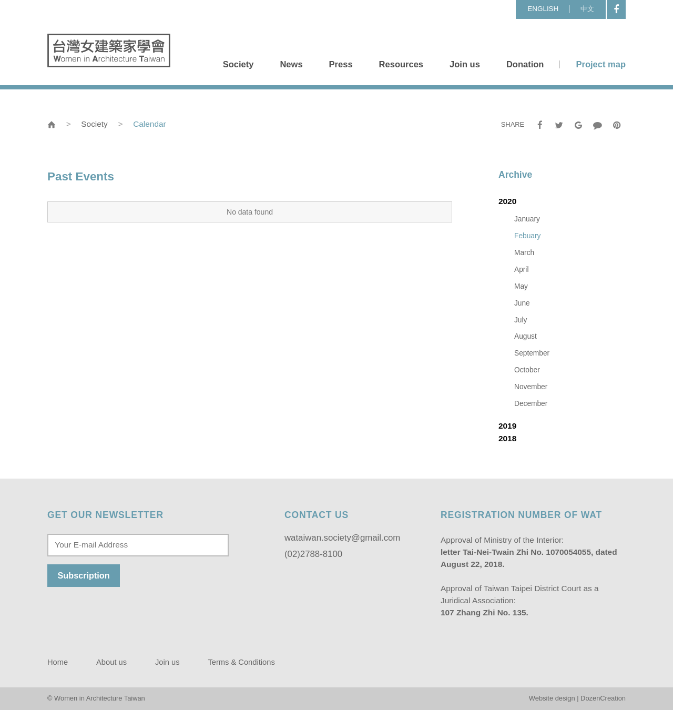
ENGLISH (542, 9)
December (530, 404)
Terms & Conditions (241, 662)
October (527, 370)
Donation (525, 64)
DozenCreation (603, 698)
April (521, 269)
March (524, 253)
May (521, 286)
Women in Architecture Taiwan (108, 50)
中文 (587, 9)
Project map (601, 64)
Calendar (149, 123)
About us (111, 662)
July (520, 320)
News (291, 64)
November (530, 387)
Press (341, 64)
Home (57, 662)
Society (238, 64)
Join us (465, 64)
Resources (401, 64)
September (531, 353)
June (522, 303)
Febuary (527, 236)
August (525, 336)
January (527, 219)
